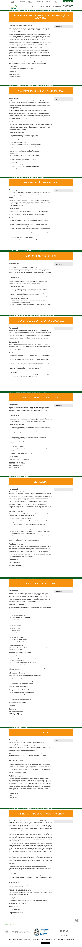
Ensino (32, 6)
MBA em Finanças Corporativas (23, 392)
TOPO (76, 921)
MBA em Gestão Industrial (22, 251)
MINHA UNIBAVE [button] (68, 1)
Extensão (47, 6)
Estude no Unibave (57, 6)
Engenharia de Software (21, 578)
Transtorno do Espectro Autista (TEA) (25, 808)
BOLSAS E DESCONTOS (56, 2)
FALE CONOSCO (30, 2)
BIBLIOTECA (48, 1)
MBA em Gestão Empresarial (23, 177)
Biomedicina (19, 476)
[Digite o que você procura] (66, 5)
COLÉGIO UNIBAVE (12, 2)
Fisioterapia (19, 727)
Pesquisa (40, 6)
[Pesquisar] (71, 5)
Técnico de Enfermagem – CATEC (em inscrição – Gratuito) (30, 10)
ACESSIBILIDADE (40, 1)
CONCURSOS (22, 1)
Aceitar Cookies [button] (45, 943)
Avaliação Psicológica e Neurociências (25, 85)
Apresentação (59, 26)
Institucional (68, 6)
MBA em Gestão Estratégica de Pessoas (25, 315)
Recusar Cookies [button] (36, 943)
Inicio (10, 10)
